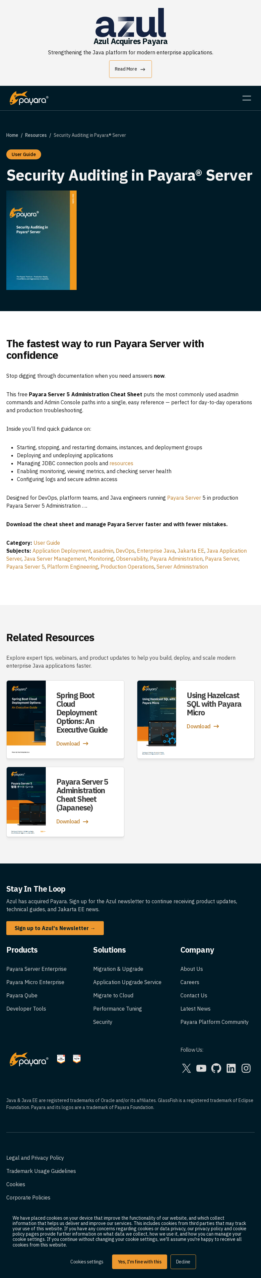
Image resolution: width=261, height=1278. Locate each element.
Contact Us (193, 995)
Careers (189, 982)
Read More (130, 69)
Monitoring (101, 558)
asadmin (103, 550)
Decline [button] (183, 1262)
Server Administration (182, 566)
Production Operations (127, 566)
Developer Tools (26, 1008)
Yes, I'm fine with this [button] (140, 1262)
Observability (132, 558)
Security (102, 1022)
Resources (36, 135)
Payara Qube (21, 995)
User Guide (46, 542)
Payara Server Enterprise (36, 969)
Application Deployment (62, 550)
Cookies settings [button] (86, 1262)
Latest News (195, 1008)
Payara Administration (176, 558)
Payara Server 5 (25, 566)
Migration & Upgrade (118, 969)
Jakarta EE (190, 550)
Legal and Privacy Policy (35, 1157)
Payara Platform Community (214, 1022)
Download (73, 744)
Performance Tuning (117, 1008)
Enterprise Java (156, 550)
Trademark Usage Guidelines (41, 1171)
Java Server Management (55, 558)
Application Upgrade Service (127, 982)
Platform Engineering (72, 566)
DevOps (125, 550)
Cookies (15, 1184)
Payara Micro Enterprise (35, 982)
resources (121, 463)
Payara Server (184, 497)
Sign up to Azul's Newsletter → (55, 928)
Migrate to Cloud (113, 995)
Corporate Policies (28, 1197)
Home (12, 135)
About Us (191, 969)
